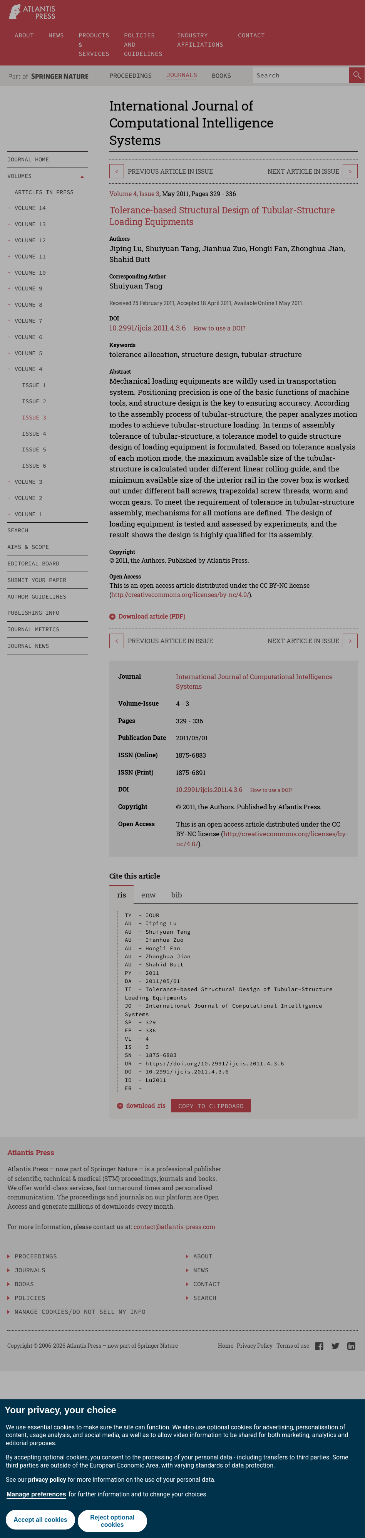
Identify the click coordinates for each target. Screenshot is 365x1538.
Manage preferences (36, 1494)
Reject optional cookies (113, 1521)
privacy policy (47, 1479)
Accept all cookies (39, 1521)
